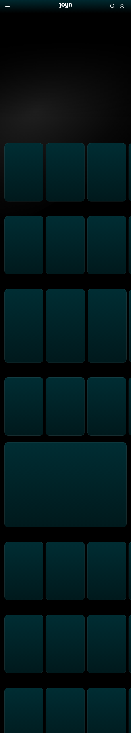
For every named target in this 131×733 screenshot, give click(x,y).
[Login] (122, 6)
